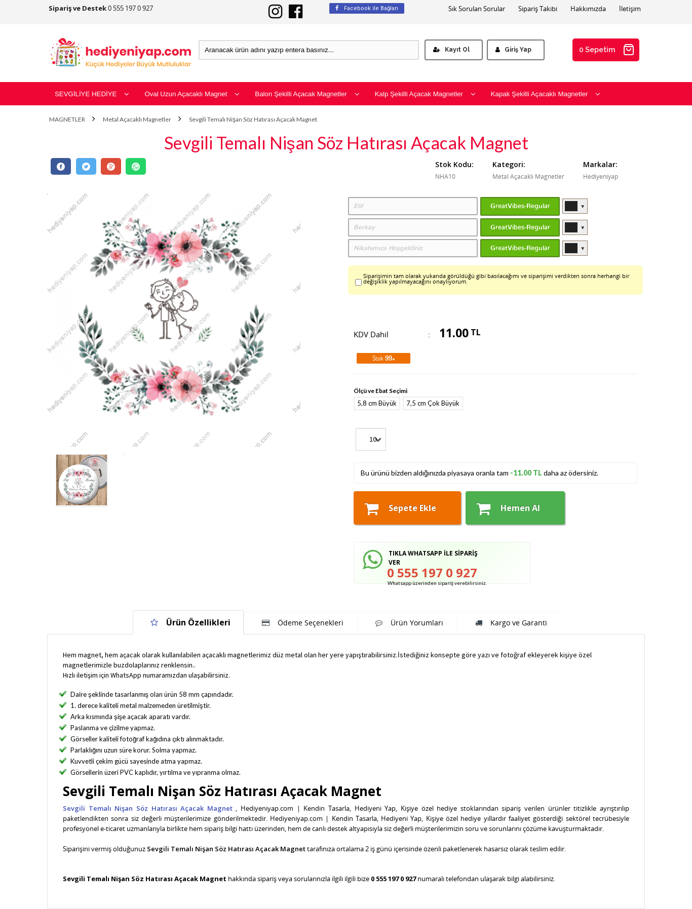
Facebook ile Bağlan (366, 8)
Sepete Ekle (400, 508)
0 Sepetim (607, 50)
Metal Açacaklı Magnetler (137, 119)
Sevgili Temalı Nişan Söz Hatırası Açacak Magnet (253, 119)
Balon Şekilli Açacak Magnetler (307, 94)
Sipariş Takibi (537, 9)
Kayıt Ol (451, 49)
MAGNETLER (67, 119)
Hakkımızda (588, 9)
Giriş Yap (513, 49)
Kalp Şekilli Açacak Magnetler (425, 94)
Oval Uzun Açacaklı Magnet (192, 94)
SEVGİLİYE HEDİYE (92, 94)
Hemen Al (508, 508)
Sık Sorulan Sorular (476, 9)
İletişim (630, 9)
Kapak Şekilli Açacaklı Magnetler (546, 94)
